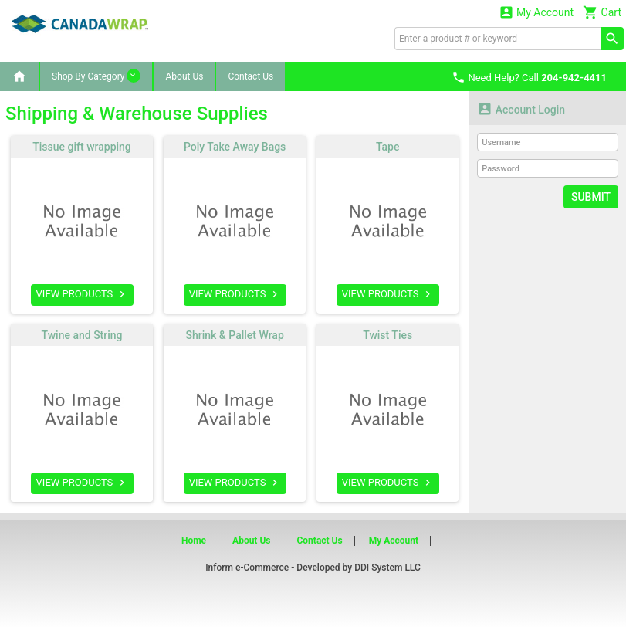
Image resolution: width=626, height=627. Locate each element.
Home (193, 540)
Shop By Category (96, 76)
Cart (602, 12)
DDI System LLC (387, 567)
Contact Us (250, 76)
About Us (184, 76)
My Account (536, 12)
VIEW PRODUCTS (82, 294)
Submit (591, 197)
